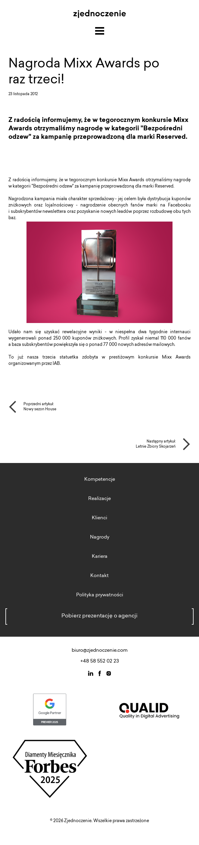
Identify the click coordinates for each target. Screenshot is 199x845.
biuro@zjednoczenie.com (100, 650)
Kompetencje (99, 479)
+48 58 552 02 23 (99, 661)
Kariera (99, 556)
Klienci (99, 518)
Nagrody (99, 537)
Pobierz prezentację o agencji (99, 616)
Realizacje (99, 498)
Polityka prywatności (99, 595)
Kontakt (99, 575)
